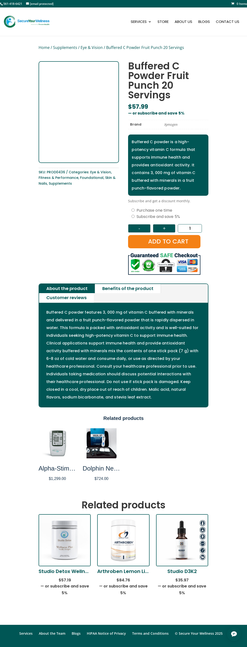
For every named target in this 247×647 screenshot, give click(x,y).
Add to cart (168, 241)
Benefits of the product (127, 288)
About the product (67, 288)
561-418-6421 (12, 4)
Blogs (204, 22)
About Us (183, 22)
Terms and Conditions (150, 633)
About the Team (52, 633)
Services (139, 22)
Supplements (65, 47)
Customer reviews (66, 298)
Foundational (91, 177)
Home (44, 47)
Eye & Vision (92, 47)
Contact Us (227, 22)
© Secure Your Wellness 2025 (199, 633)
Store (163, 22)
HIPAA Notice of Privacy (106, 633)
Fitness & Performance (58, 177)
